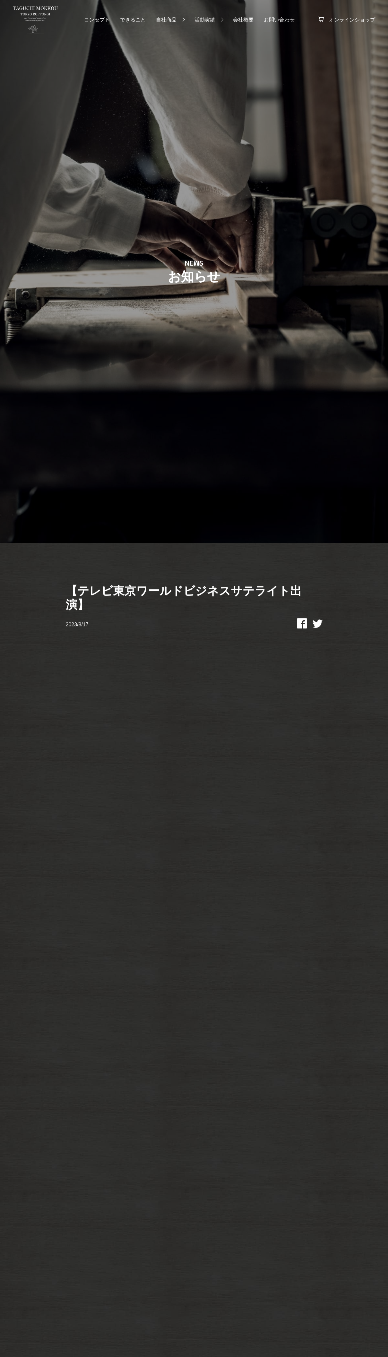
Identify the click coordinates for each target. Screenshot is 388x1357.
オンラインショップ (352, 19)
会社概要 (243, 19)
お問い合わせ (279, 19)
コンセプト (97, 19)
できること (133, 19)
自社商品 (166, 19)
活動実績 (204, 19)
